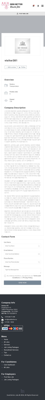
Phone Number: (8, 258)
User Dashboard (9, 365)
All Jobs (7, 342)
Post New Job (22, 13)
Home (6, 339)
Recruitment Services (11, 350)
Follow (22, 67)
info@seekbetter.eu (11, 319)
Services (7, 345)
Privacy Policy (27, 277)
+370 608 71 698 (10, 317)
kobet (21, 181)
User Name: (7, 242)
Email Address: (8, 250)
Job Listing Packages (11, 347)
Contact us (7, 355)
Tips (5, 352)
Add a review (11, 67)
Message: (7, 266)
